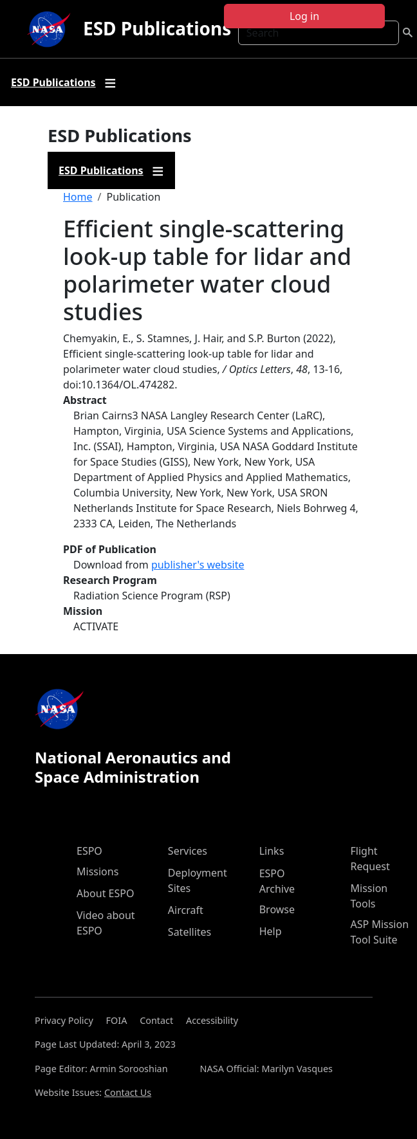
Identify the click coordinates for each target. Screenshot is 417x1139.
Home (78, 197)
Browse (277, 909)
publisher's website (198, 565)
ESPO (89, 851)
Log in (304, 16)
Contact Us (127, 1092)
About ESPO (105, 893)
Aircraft (185, 910)
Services (187, 851)
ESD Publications (157, 28)
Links (271, 851)
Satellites (189, 932)
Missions (97, 871)
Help (270, 931)
